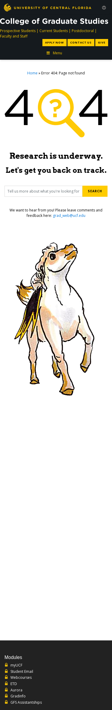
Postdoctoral (83, 30)
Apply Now (54, 42)
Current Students (53, 30)
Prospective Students (18, 30)
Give (101, 42)
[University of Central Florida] (47, 7)
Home (32, 73)
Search (95, 191)
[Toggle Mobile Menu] (103, 7)
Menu (54, 52)
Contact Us (81, 42)
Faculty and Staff (13, 36)
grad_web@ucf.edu (69, 215)
